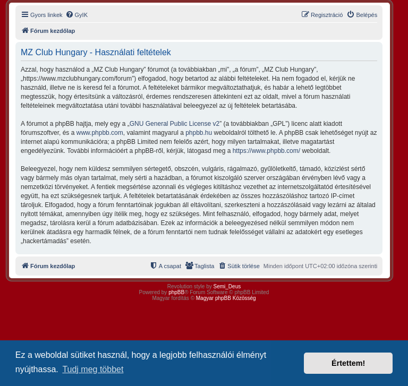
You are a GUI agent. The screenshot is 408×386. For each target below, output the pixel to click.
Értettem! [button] (348, 363)
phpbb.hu (198, 132)
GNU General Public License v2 (174, 123)
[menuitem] (76, 14)
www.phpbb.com (99, 132)
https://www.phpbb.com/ (266, 151)
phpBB (176, 292)
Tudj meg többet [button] (92, 369)
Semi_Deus (227, 286)
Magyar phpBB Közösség (226, 298)
